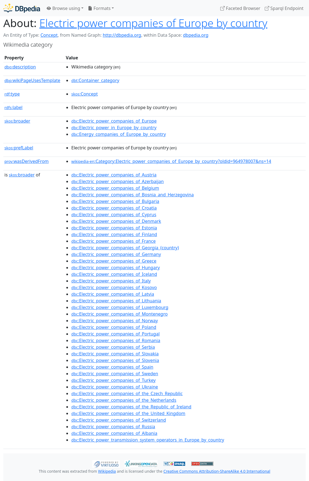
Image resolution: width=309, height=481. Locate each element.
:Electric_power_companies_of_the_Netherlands (123, 400)
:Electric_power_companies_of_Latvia (112, 294)
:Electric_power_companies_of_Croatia (114, 208)
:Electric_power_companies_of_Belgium (115, 188)
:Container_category (95, 80)
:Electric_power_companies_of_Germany (116, 254)
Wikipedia (107, 471)
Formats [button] (99, 8)
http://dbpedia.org (122, 35)
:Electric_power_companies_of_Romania (115, 340)
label (13, 107)
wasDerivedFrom (26, 161)
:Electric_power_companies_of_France (113, 241)
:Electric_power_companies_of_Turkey (113, 380)
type (12, 94)
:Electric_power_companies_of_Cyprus (113, 215)
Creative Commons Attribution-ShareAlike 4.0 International (216, 471)
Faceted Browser (240, 8)
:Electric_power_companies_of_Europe (114, 121)
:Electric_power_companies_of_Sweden (114, 374)
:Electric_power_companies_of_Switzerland (118, 420)
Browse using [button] (63, 8)
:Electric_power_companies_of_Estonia (114, 228)
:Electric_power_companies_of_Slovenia (115, 360)
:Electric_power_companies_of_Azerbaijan (117, 181)
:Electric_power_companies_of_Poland (113, 327)
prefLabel (18, 148)
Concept (48, 35)
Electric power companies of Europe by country (154, 23)
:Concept (84, 94)
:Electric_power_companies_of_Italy (111, 281)
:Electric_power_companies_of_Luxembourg (119, 307)
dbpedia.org (195, 35)
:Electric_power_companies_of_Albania (114, 433)
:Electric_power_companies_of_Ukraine (114, 387)
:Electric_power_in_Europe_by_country (113, 128)
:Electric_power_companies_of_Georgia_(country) (125, 248)
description (20, 67)
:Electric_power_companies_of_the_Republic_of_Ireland (131, 407)
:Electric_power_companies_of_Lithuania (116, 301)
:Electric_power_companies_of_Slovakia (115, 354)
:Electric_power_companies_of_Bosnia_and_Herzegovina (132, 195)
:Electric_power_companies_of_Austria (113, 175)
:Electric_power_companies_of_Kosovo (114, 287)
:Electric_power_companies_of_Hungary (115, 268)
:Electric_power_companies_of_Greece (113, 261)
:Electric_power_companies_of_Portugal (115, 334)
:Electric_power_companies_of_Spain (112, 367)
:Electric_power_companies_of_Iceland (114, 274)
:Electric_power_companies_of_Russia (113, 427)
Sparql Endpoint (284, 8)
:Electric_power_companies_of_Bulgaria (115, 201)
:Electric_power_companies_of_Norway (114, 321)
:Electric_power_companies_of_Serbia (113, 347)
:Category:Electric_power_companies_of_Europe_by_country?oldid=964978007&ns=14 (171, 161)
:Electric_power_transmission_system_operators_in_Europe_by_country (147, 440)
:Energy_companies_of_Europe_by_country (118, 134)
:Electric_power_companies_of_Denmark (116, 221)
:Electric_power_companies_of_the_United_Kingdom (128, 413)
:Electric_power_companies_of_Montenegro (119, 314)
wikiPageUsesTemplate (32, 80)
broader (17, 121)
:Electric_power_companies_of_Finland (114, 234)
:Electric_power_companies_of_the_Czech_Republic (127, 393)
